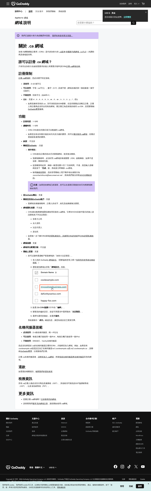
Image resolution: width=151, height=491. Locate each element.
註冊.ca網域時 (24, 78)
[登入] (137, 4)
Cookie (142, 479)
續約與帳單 (116, 427)
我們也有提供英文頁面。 (62, 36)
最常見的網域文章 (40, 403)
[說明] (130, 4)
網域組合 (53, 260)
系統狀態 (62, 11)
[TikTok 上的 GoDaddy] (129, 468)
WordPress (139, 435)
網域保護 (27, 243)
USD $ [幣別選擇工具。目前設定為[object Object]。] (53, 467)
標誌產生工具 (140, 448)
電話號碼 (139, 452)
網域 (26, 18)
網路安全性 (139, 444)
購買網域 (139, 423)
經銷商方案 (89, 427)
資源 (33, 431)
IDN (24, 99)
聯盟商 (88, 423)
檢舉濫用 (35, 427)
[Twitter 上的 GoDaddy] (136, 468)
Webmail (64, 423)
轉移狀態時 (41, 172)
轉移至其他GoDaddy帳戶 (33, 199)
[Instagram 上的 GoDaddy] (122, 468)
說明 (30, 11)
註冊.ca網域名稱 (73, 66)
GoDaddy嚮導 (34, 109)
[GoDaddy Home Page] (16, 467)
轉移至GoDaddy (30, 145)
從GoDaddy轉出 (30, 195)
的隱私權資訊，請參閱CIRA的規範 (63, 236)
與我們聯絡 (51, 11)
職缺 (7, 427)
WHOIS (63, 427)
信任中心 (9, 439)
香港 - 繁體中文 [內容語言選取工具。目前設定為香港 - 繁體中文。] (37, 467)
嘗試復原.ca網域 (80, 134)
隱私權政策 (132, 479)
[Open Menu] (7, 4)
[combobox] (104, 23)
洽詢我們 (9, 431)
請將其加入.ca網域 (46, 357)
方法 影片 (39, 11)
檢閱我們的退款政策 (44, 371)
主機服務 (139, 439)
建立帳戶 (115, 431)
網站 (137, 427)
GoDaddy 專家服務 (92, 431)
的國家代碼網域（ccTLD (76, 52)
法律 (7, 435)
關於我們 (9, 423)
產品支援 (35, 423)
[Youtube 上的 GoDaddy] (143, 468)
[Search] (133, 23)
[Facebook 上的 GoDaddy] (115, 468)
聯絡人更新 (28, 251)
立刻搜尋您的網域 (48, 399)
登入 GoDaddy (117, 423)
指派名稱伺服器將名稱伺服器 (71, 357)
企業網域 (64, 431)
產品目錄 (64, 435)
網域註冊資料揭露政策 (39, 435)
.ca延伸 (62, 52)
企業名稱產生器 (66, 439)
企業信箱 (139, 431)
